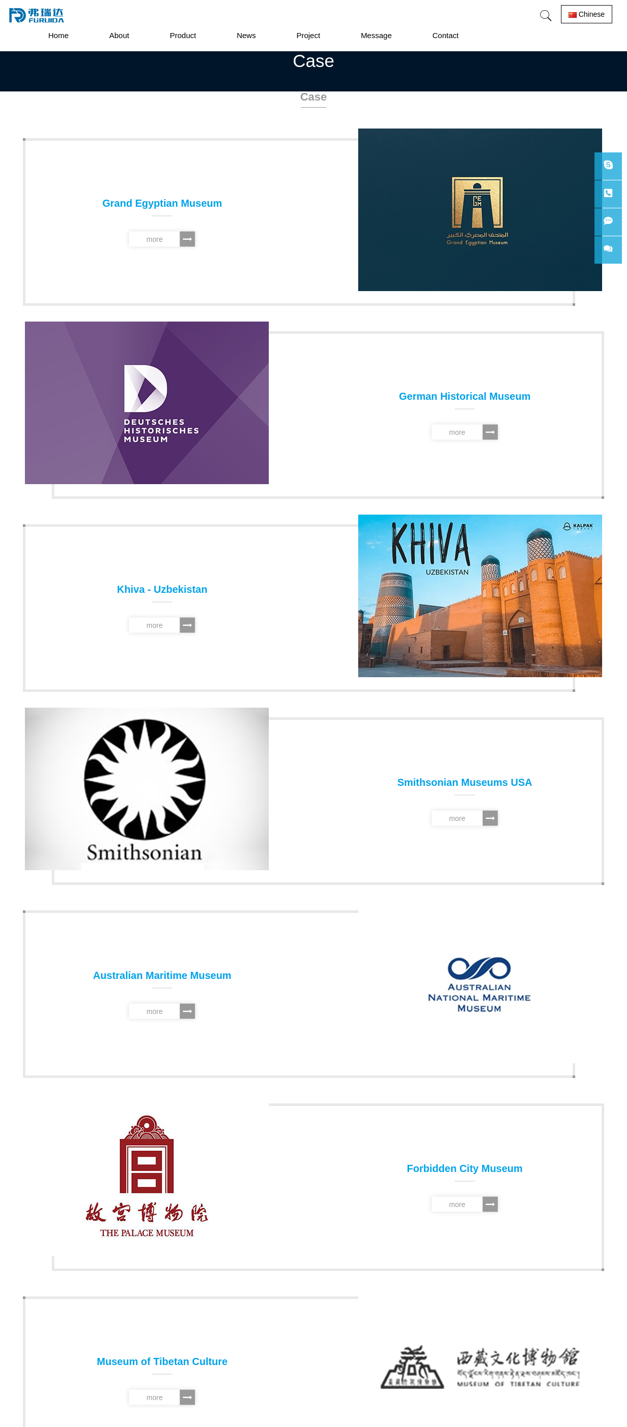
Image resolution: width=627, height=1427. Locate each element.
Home (58, 35)
